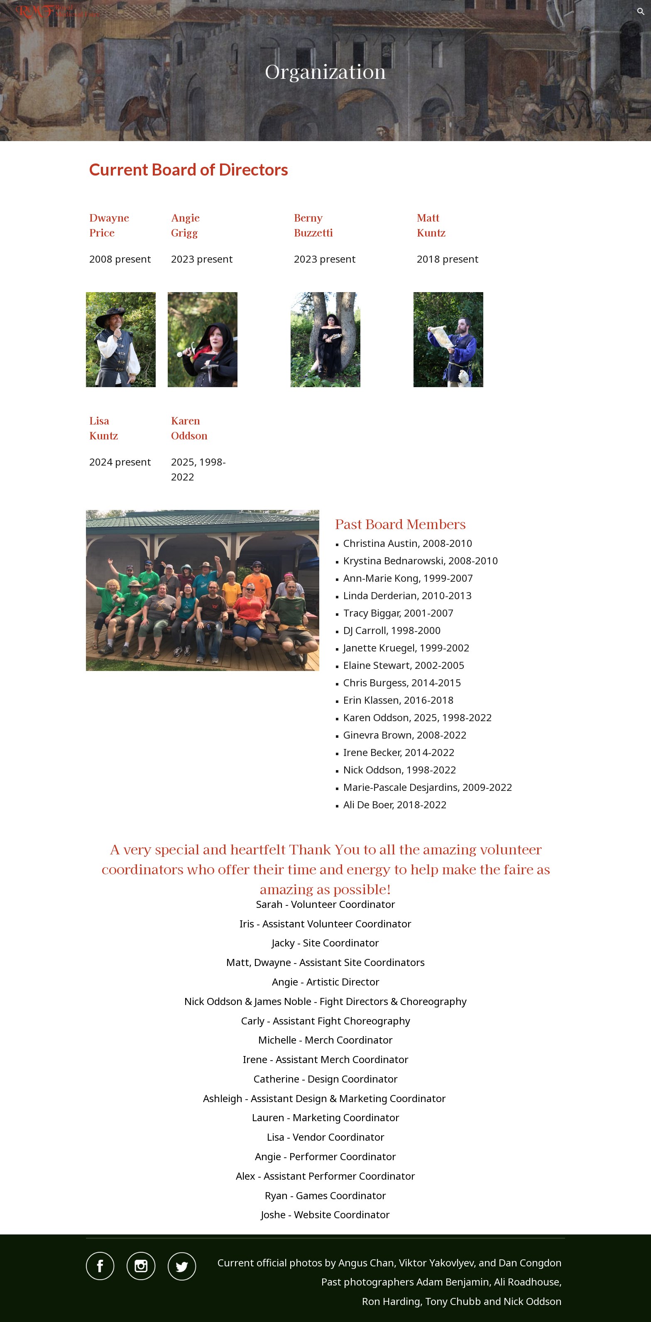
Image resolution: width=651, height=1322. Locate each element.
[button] (641, 12)
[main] (325, 70)
